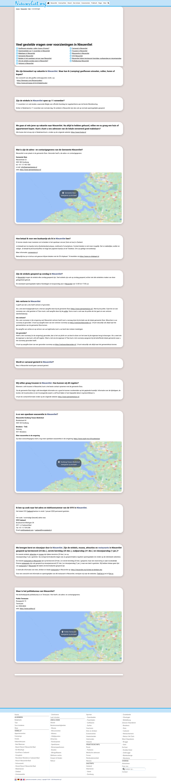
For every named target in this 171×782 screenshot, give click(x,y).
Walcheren (90, 769)
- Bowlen (53, 750)
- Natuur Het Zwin (128, 736)
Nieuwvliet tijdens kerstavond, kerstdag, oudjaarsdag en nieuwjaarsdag (96, 58)
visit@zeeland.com (26, 530)
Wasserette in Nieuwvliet (80, 53)
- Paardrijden (90, 720)
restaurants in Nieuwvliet (32, 561)
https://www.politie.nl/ (27, 609)
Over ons (125, 766)
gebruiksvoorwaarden (31, 779)
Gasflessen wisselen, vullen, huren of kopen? (33, 48)
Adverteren (126, 763)
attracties (33, 554)
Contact (125, 772)
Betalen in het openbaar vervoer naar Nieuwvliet (35, 58)
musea (41, 554)
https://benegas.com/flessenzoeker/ (29, 80)
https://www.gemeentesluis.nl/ (30, 170)
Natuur (52, 761)
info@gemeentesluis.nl (29, 167)
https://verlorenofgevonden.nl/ (80, 323)
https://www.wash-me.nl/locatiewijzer (87, 439)
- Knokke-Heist (127, 750)
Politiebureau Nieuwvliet (80, 61)
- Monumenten (55, 731)
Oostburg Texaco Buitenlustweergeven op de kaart (69, 463)
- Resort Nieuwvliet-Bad (23, 761)
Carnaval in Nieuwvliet (79, 48)
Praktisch (94, 3)
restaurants (103, 547)
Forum (88, 755)
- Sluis (124, 728)
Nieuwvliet (54, 3)
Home (17, 715)
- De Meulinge (19, 750)
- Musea (53, 728)
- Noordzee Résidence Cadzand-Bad (27, 758)
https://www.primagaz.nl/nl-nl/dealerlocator (32, 83)
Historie (89, 742)
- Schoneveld (19, 763)
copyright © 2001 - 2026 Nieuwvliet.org (51, 779)
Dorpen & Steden (56, 758)
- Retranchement (128, 734)
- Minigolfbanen (55, 753)
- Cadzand (125, 731)
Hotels (17, 739)
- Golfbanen (90, 723)
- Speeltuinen (55, 744)
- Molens (53, 734)
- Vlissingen (126, 717)
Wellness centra (56, 755)
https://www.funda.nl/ (78, 132)
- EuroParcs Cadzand (22, 752)
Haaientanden (91, 736)
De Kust (125, 747)
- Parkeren (89, 750)
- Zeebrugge (126, 753)
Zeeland (89, 766)
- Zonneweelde (20, 774)
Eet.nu (111, 574)
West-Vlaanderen (128, 739)
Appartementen (20, 733)
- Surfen (89, 725)
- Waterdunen (19, 769)
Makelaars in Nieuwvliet (26, 53)
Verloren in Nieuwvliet (25, 63)
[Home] (48, 3)
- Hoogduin (18, 755)
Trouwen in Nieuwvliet (79, 51)
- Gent (124, 745)
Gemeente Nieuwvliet (25, 56)
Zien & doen (76, 3)
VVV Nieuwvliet (77, 56)
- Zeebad (18, 772)
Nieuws (88, 761)
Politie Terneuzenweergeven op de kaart (69, 633)
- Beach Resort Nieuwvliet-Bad (25, 747)
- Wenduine (126, 758)
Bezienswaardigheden (58, 725)
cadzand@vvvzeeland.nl (43, 530)
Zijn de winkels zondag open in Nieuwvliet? (33, 61)
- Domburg (90, 774)
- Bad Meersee (20, 744)
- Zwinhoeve (54, 715)
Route (88, 747)
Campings (18, 736)
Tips (16, 723)
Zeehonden (90, 739)
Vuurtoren (89, 728)
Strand (70, 3)
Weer (104, 3)
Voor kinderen (19, 725)
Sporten (89, 715)
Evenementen (86, 3)
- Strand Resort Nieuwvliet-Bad (25, 766)
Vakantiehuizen (20, 742)
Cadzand (30, 511)
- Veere (88, 772)
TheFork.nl (100, 574)
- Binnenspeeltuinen (57, 747)
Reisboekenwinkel (92, 758)
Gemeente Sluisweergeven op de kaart (69, 194)
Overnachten (62, 3)
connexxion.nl (33, 252)
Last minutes (55, 717)
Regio (100, 3)
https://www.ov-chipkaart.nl (89, 256)
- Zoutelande (126, 715)
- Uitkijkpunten (55, 736)
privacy (39, 779)
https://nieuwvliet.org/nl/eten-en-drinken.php (86, 570)
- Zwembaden (91, 717)
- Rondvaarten (55, 742)
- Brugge (125, 742)
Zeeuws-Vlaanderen (129, 723)
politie (66, 311)
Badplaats (18, 720)
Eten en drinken (91, 731)
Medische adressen (93, 753)
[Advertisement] (140, 56)
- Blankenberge (127, 755)
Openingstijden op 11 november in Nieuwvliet (34, 51)
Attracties (53, 739)
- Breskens (125, 725)
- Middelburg (126, 720)
